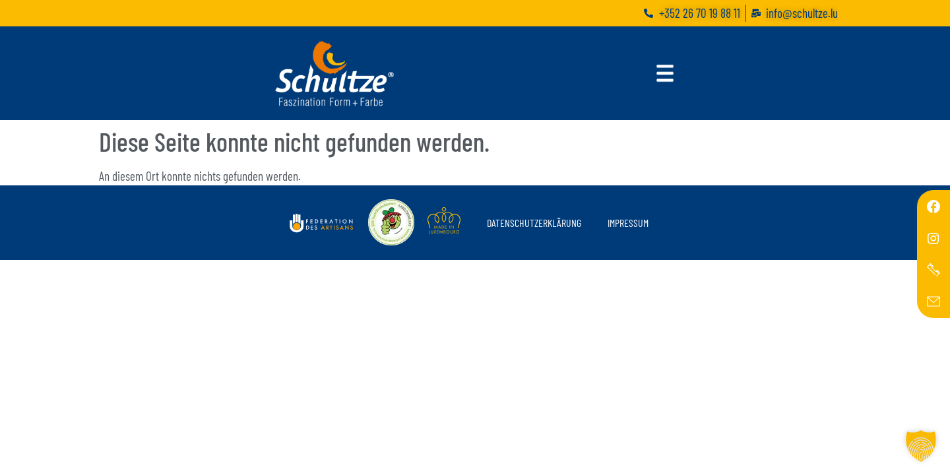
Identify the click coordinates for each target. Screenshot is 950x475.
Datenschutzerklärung (534, 222)
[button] (921, 446)
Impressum (628, 222)
